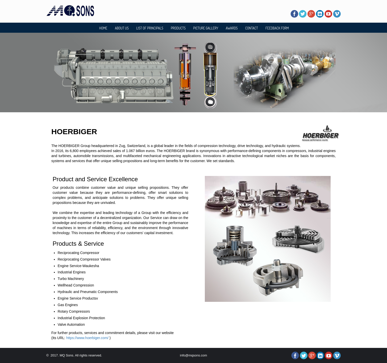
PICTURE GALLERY (205, 28)
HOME (103, 28)
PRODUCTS (178, 28)
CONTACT (251, 28)
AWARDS (232, 28)
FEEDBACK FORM (277, 28)
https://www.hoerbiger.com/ (87, 338)
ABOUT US (122, 28)
